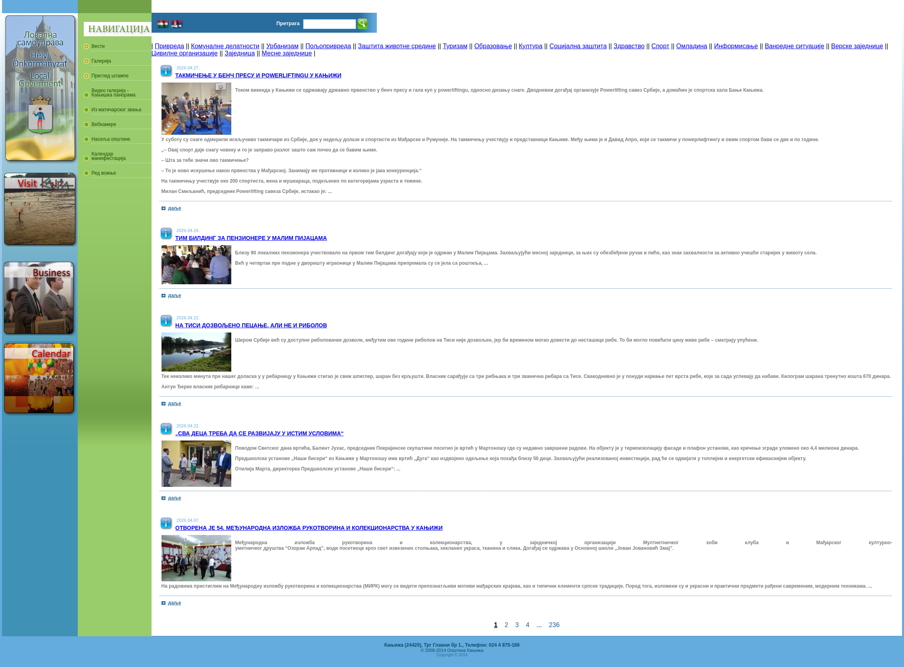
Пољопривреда (328, 46)
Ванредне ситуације (794, 46)
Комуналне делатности (225, 46)
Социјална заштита (578, 46)
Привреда (169, 46)
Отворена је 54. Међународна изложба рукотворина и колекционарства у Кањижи (309, 528)
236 (554, 625)
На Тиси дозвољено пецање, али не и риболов (251, 325)
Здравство (629, 46)
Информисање (736, 46)
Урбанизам (282, 46)
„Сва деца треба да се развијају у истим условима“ (259, 433)
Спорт (661, 46)
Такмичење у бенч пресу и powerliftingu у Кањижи (258, 75)
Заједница (240, 53)
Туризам (455, 46)
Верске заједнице (857, 46)
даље (174, 208)
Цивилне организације (185, 53)
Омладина (691, 46)
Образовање (493, 46)
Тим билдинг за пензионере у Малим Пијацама (251, 238)
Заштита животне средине (397, 46)
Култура (530, 46)
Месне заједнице (287, 53)
